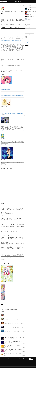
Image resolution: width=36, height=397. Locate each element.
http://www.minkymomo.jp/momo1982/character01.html (5, 89)
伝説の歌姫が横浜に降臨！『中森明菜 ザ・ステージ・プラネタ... (31, 9)
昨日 (26, 7)
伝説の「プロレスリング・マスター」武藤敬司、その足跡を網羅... (31, 11)
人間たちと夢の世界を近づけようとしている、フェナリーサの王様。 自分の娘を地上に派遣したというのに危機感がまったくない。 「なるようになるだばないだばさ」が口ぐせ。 (12, 142)
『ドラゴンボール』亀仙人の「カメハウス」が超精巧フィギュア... (31, 14)
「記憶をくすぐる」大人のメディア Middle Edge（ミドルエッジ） (30, 41)
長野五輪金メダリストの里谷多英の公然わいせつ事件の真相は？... (31, 19)
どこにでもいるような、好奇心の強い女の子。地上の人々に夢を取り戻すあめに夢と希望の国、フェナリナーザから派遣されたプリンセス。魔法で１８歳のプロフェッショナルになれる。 (12, 88)
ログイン (34, 1)
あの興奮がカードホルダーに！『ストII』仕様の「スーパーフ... (31, 16)
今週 (30, 7)
